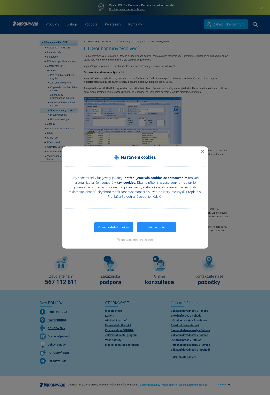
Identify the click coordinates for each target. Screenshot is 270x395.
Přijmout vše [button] (156, 227)
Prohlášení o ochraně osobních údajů (134, 196)
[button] (135, 239)
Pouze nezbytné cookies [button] (113, 227)
